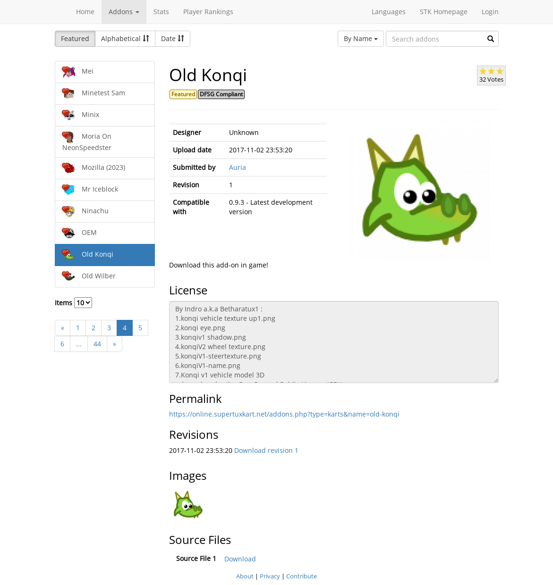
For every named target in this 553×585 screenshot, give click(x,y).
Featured (75, 38)
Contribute (301, 576)
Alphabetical (125, 38)
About (245, 576)
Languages (389, 11)
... (79, 343)
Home (85, 11)
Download (240, 558)
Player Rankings (208, 11)
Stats (161, 11)
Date (172, 38)
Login (490, 11)
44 (97, 343)
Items (73, 302)
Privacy (270, 576)
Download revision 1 (266, 450)
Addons (124, 11)
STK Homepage (444, 11)
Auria (237, 167)
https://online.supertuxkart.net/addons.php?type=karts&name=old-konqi (284, 414)
